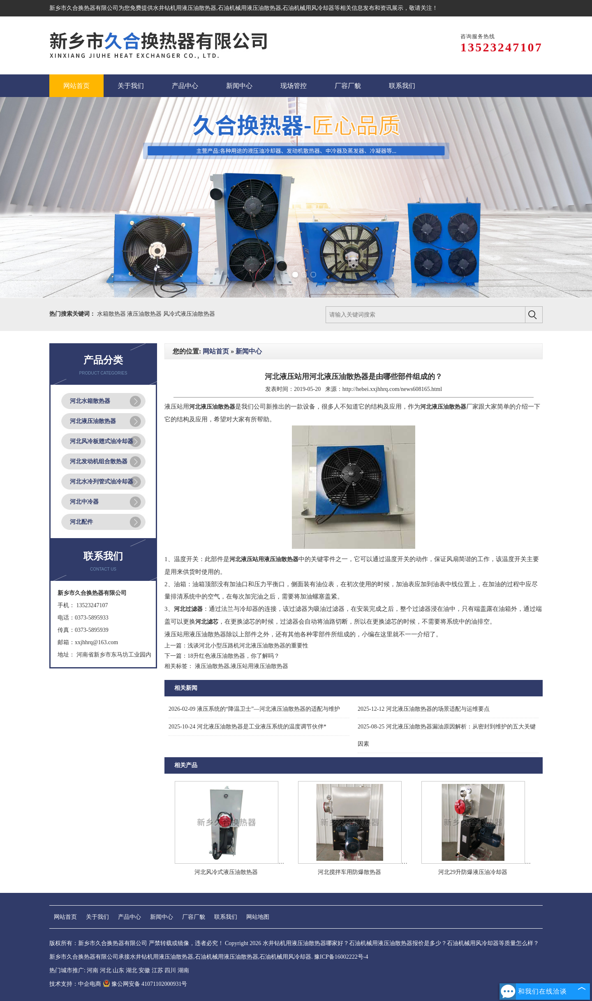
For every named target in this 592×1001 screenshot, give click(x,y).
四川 (170, 970)
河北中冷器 (84, 502)
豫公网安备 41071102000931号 (145, 984)
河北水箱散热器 (90, 401)
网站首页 (216, 351)
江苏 (157, 970)
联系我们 (225, 917)
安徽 (144, 970)
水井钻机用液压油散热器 (184, 8)
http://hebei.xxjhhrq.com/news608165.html (392, 389)
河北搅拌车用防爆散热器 (349, 872)
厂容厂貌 (193, 917)
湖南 (183, 970)
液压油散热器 (145, 314)
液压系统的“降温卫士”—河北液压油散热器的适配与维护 (254, 709)
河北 (105, 970)
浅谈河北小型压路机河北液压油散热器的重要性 (247, 646)
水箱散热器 (112, 314)
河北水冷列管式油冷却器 (101, 482)
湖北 (131, 970)
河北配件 (81, 522)
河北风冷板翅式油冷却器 (101, 441)
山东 (118, 970)
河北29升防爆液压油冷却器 (472, 872)
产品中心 (129, 917)
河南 (92, 970)
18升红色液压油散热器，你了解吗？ (233, 656)
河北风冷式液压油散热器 (226, 872)
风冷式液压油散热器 (189, 314)
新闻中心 (249, 351)
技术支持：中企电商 (75, 984)
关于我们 (97, 917)
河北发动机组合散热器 (98, 461)
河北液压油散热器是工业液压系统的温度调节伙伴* (247, 727)
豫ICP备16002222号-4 (341, 957)
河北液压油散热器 (93, 421)
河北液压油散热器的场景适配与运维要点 (424, 709)
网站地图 (257, 917)
